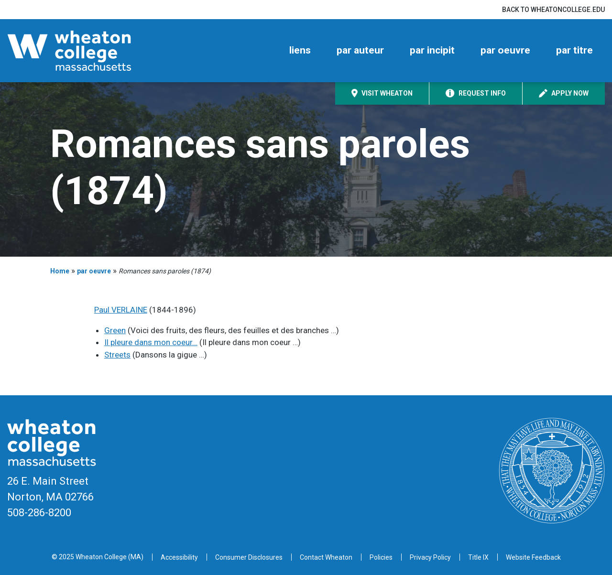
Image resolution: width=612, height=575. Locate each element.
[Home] (86, 51)
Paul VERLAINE (120, 310)
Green (115, 330)
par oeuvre (505, 50)
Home (59, 271)
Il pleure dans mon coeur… (150, 342)
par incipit (432, 50)
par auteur (360, 50)
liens (300, 50)
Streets (117, 354)
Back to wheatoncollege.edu (553, 9)
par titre (574, 50)
